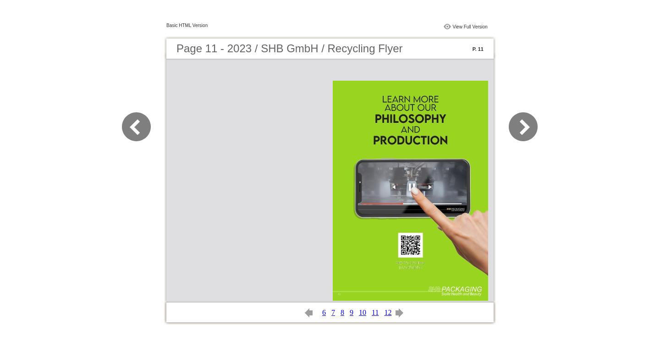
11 (375, 312)
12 (387, 312)
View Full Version (470, 26)
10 (362, 312)
